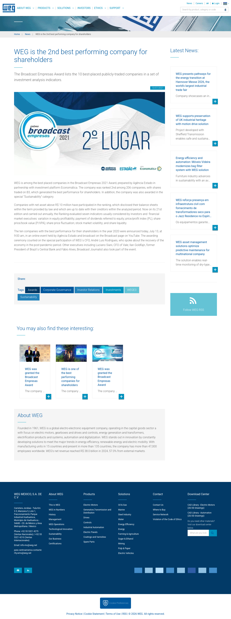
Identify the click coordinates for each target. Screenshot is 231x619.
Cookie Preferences (118, 603)
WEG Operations (56, 524)
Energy (121, 529)
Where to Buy (159, 509)
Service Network (160, 514)
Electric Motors (90, 505)
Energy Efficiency (126, 524)
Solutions (63, 8)
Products (44, 8)
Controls (87, 522)
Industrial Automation (93, 527)
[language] (226, 3)
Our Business (55, 539)
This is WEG (54, 505)
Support (115, 8)
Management (55, 519)
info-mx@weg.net (28, 545)
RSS (124, 613)
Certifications (55, 543)
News (189, 3)
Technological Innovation (60, 529)
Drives (86, 517)
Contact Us (158, 505)
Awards (32, 290)
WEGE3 (131, 290)
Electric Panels (90, 532)
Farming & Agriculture (128, 534)
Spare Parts (88, 542)
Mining (121, 543)
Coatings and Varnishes (94, 537)
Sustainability (28, 297)
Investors (84, 8)
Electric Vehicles (126, 553)
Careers (199, 3)
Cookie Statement (94, 613)
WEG (7, 8)
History (52, 514)
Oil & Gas (122, 505)
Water (121, 519)
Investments (113, 290)
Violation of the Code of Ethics (167, 519)
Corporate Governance (57, 290)
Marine (121, 509)
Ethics (98, 8)
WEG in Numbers (57, 509)
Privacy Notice (74, 613)
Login (215, 3)
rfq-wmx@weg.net (22, 553)
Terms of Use (113, 613)
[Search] (225, 10)
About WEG (24, 8)
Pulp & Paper (124, 548)
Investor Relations (88, 290)
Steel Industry (124, 514)
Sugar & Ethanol (125, 539)
